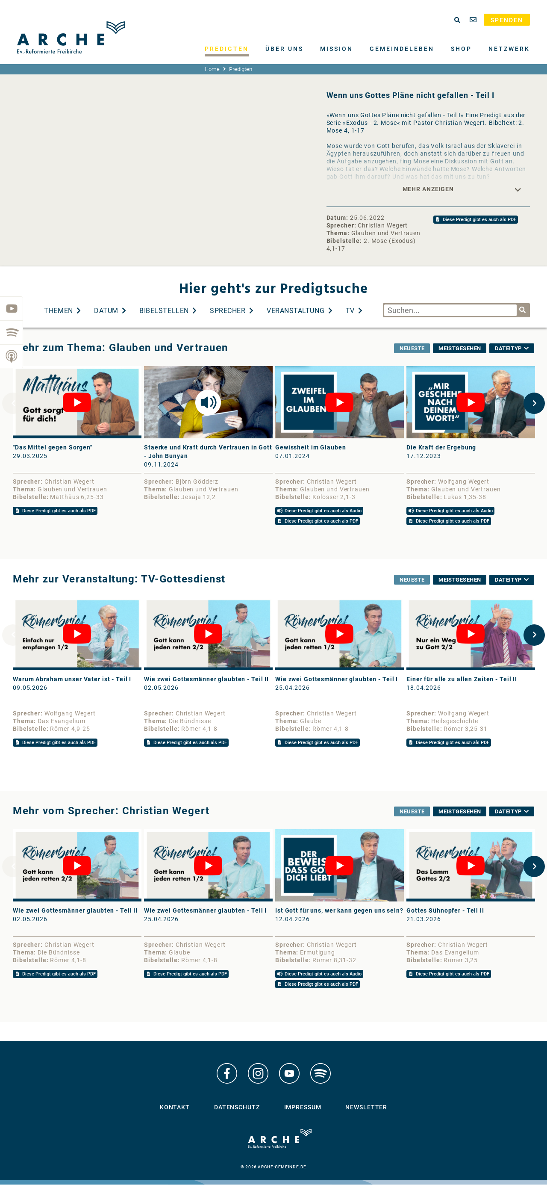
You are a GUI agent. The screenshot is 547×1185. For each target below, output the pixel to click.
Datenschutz (237, 1107)
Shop (461, 48)
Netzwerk (509, 48)
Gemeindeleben (402, 48)
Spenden (507, 20)
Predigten (227, 48)
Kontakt (175, 1107)
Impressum (302, 1107)
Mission (336, 48)
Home (212, 69)
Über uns (284, 48)
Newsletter (366, 1107)
